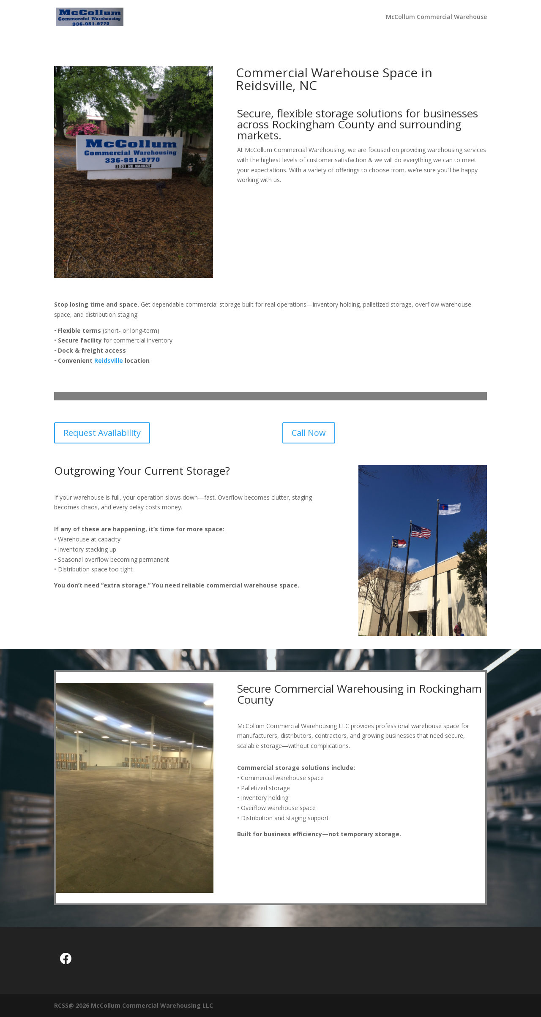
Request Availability (102, 432)
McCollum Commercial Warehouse (436, 17)
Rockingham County (323, 124)
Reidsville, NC (276, 85)
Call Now (309, 432)
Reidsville (108, 360)
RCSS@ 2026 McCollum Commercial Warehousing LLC (133, 1005)
